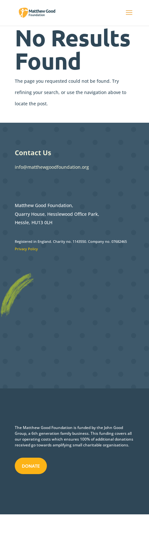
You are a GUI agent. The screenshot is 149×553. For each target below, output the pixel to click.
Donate (31, 466)
